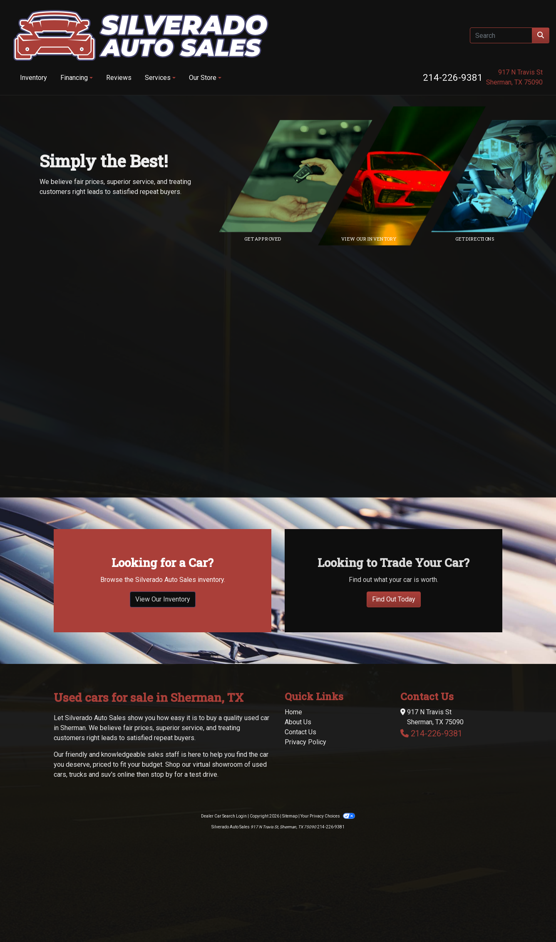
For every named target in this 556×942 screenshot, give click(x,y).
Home (293, 779)
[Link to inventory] (407, 176)
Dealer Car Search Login (224, 882)
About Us (298, 789)
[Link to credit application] (301, 176)
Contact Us (300, 799)
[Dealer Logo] (141, 35)
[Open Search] (501, 35)
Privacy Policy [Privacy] (305, 809)
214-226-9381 (453, 77)
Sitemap (290, 882)
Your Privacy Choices (327, 882)
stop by (162, 841)
